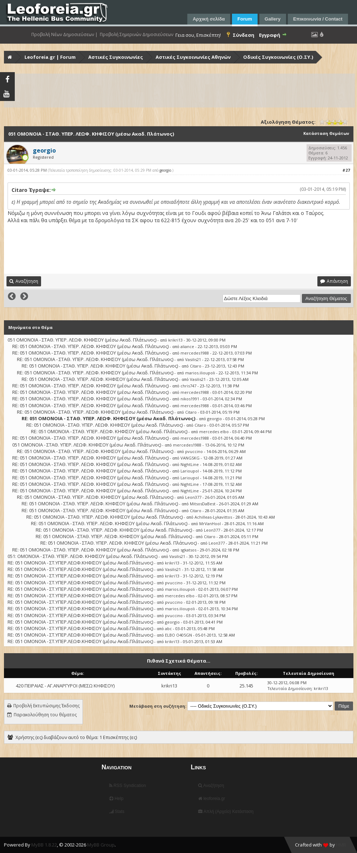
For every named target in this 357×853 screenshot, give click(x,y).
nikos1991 (189, 398)
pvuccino (194, 451)
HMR (341, 844)
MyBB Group (101, 844)
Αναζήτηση (211, 785)
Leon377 (193, 497)
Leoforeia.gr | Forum (50, 57)
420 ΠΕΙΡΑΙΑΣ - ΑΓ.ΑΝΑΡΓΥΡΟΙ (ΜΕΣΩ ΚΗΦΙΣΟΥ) (65, 685)
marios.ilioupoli (200, 372)
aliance (187, 346)
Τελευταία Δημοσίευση (289, 688)
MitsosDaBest (202, 503)
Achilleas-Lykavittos (213, 517)
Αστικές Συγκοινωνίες (115, 57)
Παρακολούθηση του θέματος (45, 715)
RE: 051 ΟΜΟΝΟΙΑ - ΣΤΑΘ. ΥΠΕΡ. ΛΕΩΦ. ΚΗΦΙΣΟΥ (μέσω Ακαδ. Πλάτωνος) (90, 346)
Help (116, 798)
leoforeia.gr (211, 798)
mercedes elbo (214, 431)
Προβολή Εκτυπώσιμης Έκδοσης (46, 706)
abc (168, 628)
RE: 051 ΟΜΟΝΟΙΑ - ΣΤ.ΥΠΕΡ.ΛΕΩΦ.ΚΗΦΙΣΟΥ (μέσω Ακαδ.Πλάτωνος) (80, 562)
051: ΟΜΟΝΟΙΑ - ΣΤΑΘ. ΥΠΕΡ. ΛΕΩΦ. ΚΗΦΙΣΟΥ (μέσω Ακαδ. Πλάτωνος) (82, 556)
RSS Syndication (127, 785)
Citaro (195, 366)
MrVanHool (210, 523)
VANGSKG (190, 458)
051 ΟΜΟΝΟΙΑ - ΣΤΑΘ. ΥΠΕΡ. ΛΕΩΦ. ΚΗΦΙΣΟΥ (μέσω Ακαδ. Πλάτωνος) (82, 340)
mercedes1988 (194, 353)
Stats (117, 811)
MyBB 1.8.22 (44, 844)
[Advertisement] (179, 90)
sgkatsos (188, 550)
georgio (165, 170)
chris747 (188, 385)
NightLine (189, 464)
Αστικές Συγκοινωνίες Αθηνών (193, 57)
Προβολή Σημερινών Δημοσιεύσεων (136, 35)
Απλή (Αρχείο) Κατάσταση (225, 811)
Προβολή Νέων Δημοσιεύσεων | (64, 35)
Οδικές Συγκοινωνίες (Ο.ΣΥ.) (278, 57)
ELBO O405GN (178, 635)
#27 (346, 170)
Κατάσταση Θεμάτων (326, 133)
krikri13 (175, 340)
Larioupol (189, 471)
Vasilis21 (193, 359)
